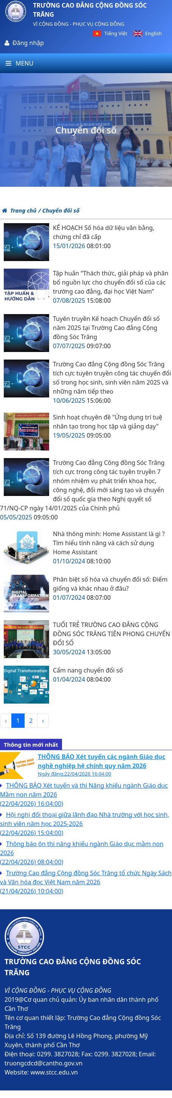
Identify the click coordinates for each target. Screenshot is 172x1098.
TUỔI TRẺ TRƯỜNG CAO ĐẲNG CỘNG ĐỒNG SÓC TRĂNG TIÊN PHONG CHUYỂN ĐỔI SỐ (111, 634)
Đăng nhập (28, 43)
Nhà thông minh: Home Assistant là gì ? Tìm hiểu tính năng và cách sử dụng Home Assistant (109, 543)
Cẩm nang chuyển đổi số (88, 670)
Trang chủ (19, 210)
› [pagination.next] (43, 720)
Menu (19, 63)
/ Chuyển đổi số (58, 210)
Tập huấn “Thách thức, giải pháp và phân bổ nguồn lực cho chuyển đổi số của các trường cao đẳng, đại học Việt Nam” (110, 282)
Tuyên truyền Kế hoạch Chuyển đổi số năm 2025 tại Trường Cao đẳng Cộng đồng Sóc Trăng (106, 327)
